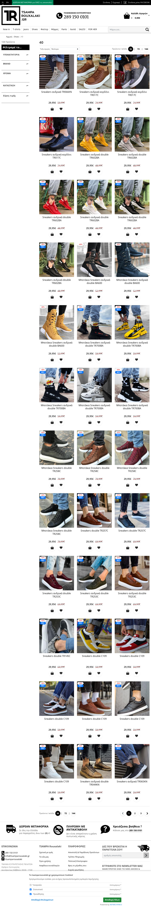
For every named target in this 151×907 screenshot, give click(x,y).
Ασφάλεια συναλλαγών (49, 865)
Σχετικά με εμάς (46, 852)
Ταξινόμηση (45, 49)
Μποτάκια (12, 65)
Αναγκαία (37, 885)
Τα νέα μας (44, 856)
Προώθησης (38, 894)
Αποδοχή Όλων (112, 899)
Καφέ (9, 119)
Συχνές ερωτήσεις (76, 869)
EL (3, 2)
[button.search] (147, 29)
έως (17, 183)
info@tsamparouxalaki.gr (15, 856)
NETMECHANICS (116, 904)
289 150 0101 (135, 830)
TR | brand (12, 83)
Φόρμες (55, 29)
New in (6, 29)
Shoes (35, 29)
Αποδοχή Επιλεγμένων (42, 899)
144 (146, 49)
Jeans (26, 29)
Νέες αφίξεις (13, 153)
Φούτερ (44, 29)
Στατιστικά (38, 889)
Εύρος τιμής (9, 168)
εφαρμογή (15, 196)
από (4, 183)
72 (138, 49)
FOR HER (92, 29)
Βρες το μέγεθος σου (77, 865)
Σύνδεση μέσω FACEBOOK (137, 2)
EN (7, 2)
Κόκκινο (10, 128)
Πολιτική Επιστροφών (77, 861)
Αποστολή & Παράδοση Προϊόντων (83, 852)
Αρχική (9, 36)
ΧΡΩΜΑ (7, 95)
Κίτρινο (10, 124)
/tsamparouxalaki (11, 859)
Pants (64, 29)
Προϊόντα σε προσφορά (13, 160)
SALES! (82, 29)
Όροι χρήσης (45, 861)
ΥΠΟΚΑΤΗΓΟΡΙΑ (11, 54)
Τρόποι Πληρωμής (76, 856)
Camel (10, 101)
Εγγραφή (116, 2)
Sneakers (11, 61)
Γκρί (9, 115)
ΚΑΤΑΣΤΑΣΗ (9, 142)
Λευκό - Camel (14, 138)
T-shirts (16, 29)
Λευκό (10, 133)
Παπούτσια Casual (16, 70)
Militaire (11, 105)
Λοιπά (73, 29)
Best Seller (12, 149)
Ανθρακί (11, 110)
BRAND (6, 77)
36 (130, 49)
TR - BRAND (12, 88)
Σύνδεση (106, 2)
